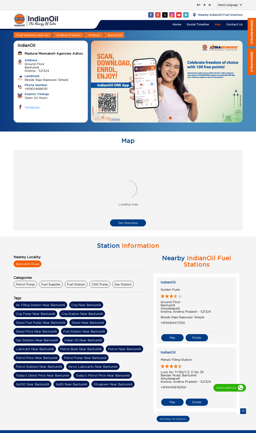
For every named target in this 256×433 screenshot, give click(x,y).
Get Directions (128, 222)
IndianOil (168, 282)
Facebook (32, 107)
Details (196, 337)
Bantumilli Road (27, 263)
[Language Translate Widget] (229, 5)
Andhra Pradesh (68, 35)
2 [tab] (170, 118)
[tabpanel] (167, 82)
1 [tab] (164, 118)
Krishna (94, 35)
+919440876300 (173, 387)
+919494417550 (173, 322)
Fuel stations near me (33, 35)
